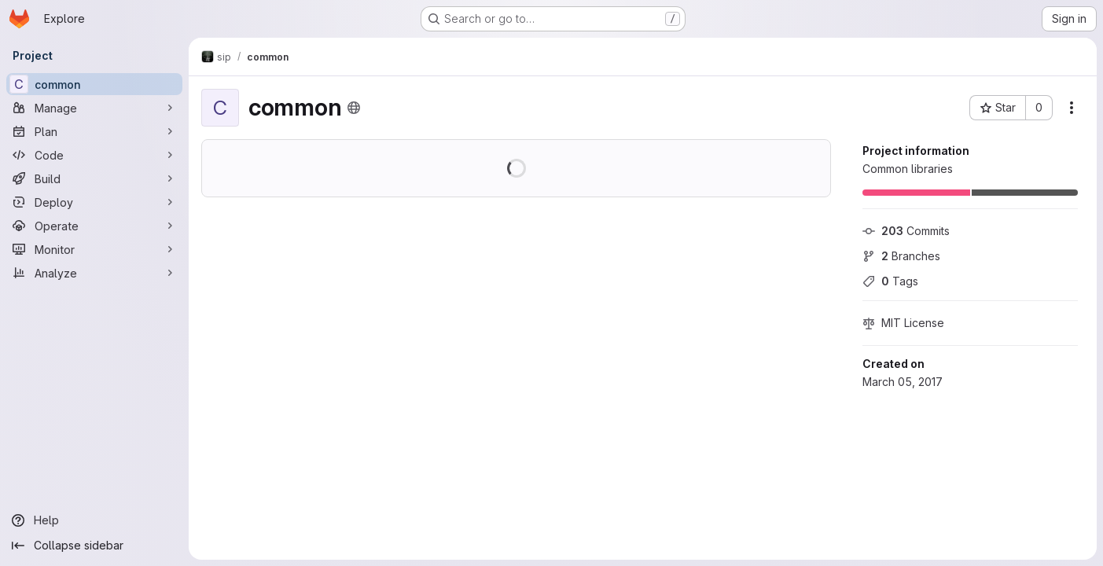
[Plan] (94, 131)
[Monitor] (94, 249)
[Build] (94, 178)
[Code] (94, 155)
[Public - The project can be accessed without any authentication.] (353, 107)
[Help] (94, 520)
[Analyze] (94, 273)
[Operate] (94, 226)
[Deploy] (94, 202)
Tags (890, 281)
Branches (901, 256)
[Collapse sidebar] (94, 546)
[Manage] (94, 108)
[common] (94, 84)
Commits (906, 230)
